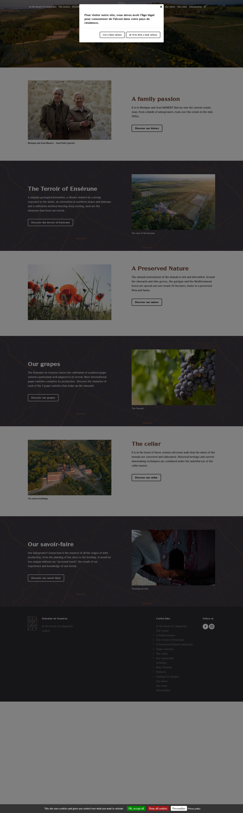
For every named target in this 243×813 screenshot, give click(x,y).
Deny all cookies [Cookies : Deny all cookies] (158, 808)
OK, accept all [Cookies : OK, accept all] (136, 808)
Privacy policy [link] (194, 808)
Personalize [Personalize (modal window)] (178, 808)
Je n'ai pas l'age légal (143, 35)
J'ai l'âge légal (111, 35)
